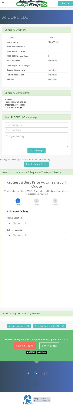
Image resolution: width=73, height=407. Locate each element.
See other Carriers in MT (19, 326)
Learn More (49, 346)
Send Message (36, 150)
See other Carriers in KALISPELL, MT (49, 326)
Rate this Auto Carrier (36, 164)
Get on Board (24, 346)
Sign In (65, 3)
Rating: (3, 159)
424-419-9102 (13, 107)
